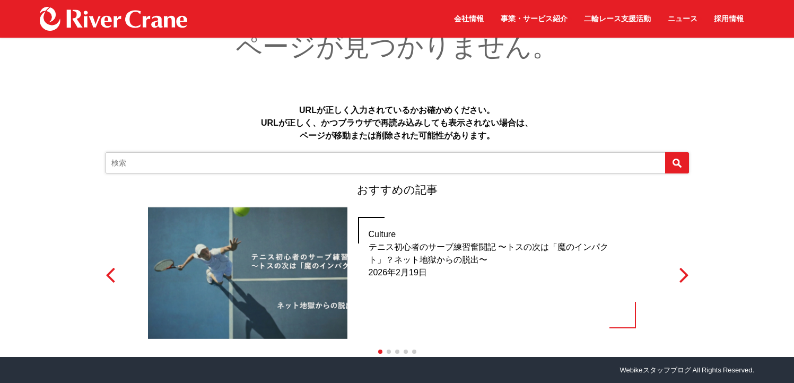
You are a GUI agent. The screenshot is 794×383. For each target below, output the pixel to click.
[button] (380, 352)
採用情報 (729, 18)
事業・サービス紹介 (534, 18)
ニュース (682, 18)
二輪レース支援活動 (617, 18)
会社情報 (469, 18)
